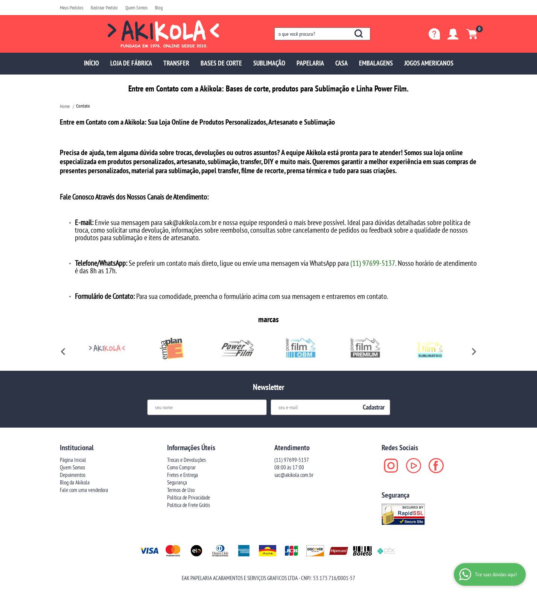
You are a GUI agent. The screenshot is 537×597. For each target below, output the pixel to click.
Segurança (177, 482)
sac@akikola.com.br (293, 474)
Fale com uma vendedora (84, 489)
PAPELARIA (310, 63)
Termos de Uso (181, 489)
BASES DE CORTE (221, 63)
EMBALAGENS (376, 63)
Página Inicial (73, 459)
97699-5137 (291, 459)
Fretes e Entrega (182, 474)
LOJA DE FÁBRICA (131, 63)
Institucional (77, 447)
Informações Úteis (191, 447)
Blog (159, 8)
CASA (341, 63)
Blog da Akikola (75, 482)
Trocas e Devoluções (186, 459)
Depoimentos (72, 474)
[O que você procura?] (359, 33)
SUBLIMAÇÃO (269, 63)
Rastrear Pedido (104, 8)
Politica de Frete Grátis (188, 505)
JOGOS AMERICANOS (428, 63)
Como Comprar (181, 467)
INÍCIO (91, 63)
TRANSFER (176, 63)
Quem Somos (136, 8)
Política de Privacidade (188, 497)
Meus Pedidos (71, 8)
